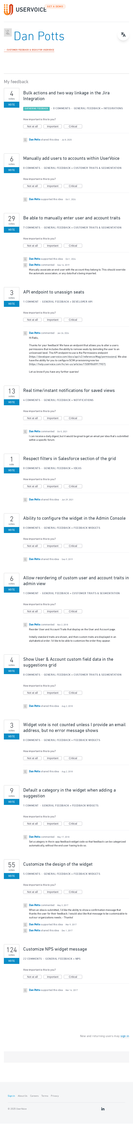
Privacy (55, 1098)
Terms (44, 1098)
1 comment (31, 304)
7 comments (31, 230)
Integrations (113, 111)
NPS (78, 961)
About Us (22, 1098)
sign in (124, 1038)
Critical (75, 129)
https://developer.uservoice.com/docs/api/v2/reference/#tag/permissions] (73, 359)
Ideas (78, 470)
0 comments (61, 111)
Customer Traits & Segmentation (97, 170)
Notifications (84, 402)
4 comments (31, 402)
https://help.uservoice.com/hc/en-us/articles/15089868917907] (68, 366)
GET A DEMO (55, 9)
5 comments (31, 876)
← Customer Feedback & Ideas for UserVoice (29, 52)
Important (54, 129)
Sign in (11, 1098)
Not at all (34, 129)
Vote (11, 107)
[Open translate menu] (123, 35)
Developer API (82, 304)
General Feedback (87, 111)
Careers (34, 1098)
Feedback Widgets (87, 530)
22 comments (32, 961)
